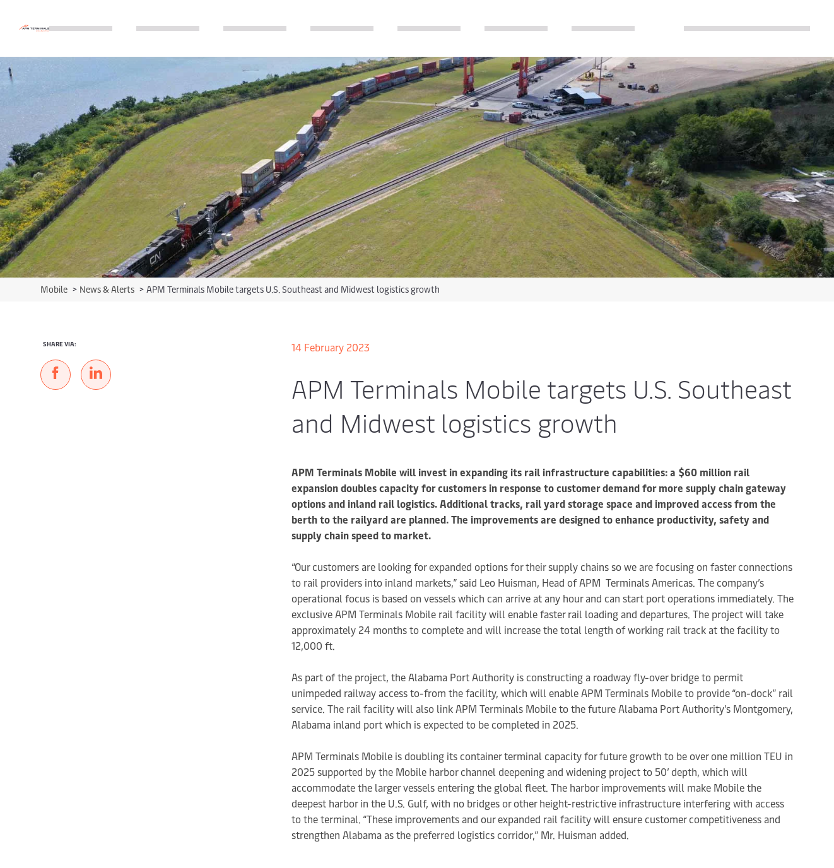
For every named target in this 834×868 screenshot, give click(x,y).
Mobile (54, 289)
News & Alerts (107, 289)
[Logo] (34, 28)
